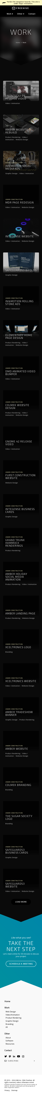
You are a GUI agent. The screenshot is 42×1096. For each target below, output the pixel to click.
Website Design (22, 144)
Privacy (7, 1090)
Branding (9, 656)
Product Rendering (12, 142)
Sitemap (14, 1090)
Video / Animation (12, 108)
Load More (21, 902)
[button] (10, 14)
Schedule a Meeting (21, 963)
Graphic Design (11, 178)
